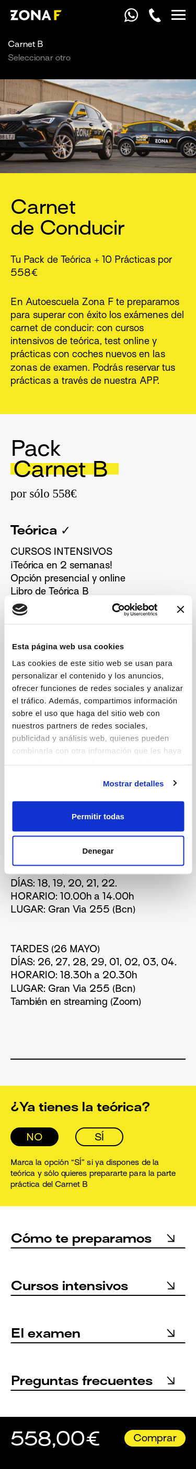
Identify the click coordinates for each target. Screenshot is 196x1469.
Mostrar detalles (133, 783)
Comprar (155, 1438)
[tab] (98, 470)
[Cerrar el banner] (180, 609)
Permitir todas (98, 816)
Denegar (97, 850)
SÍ (99, 1138)
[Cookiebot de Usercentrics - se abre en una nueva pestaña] (116, 609)
